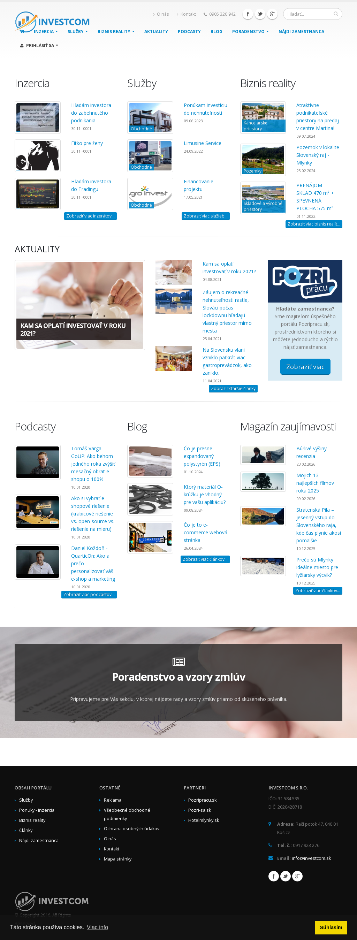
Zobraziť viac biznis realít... (314, 224)
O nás (161, 14)
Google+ (272, 14)
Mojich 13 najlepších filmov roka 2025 (315, 483)
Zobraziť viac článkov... (205, 559)
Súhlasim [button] (331, 927)
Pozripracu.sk (202, 800)
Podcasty (189, 32)
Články (25, 830)
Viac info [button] (97, 927)
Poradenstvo (250, 32)
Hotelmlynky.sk (203, 820)
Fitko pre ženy (87, 143)
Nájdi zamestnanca (301, 32)
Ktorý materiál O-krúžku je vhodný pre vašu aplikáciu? (205, 494)
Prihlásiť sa (39, 45)
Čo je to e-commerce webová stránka (205, 532)
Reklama (112, 800)
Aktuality (156, 32)
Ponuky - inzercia (36, 810)
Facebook (248, 14)
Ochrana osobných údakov (131, 829)
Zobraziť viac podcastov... (89, 594)
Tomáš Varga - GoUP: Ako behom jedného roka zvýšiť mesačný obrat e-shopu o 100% (93, 463)
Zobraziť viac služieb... (206, 216)
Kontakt (186, 14)
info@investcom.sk (311, 858)
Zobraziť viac (305, 366)
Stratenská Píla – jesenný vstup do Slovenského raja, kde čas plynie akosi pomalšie (318, 525)
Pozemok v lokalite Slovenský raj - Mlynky (317, 155)
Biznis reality (116, 32)
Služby (26, 800)
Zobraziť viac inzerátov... (90, 216)
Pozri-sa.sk (199, 810)
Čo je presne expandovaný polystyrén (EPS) (202, 456)
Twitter (260, 14)
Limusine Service (202, 143)
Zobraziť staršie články (233, 388)
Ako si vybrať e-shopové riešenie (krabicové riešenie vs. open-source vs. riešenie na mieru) (92, 513)
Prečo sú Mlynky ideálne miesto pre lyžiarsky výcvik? (317, 567)
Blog (216, 32)
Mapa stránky (117, 859)
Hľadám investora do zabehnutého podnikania (91, 113)
